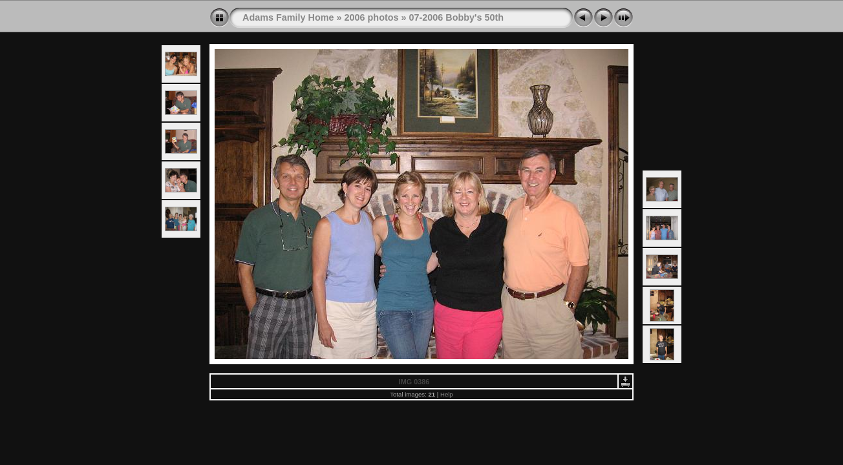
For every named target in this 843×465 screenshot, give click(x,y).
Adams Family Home (288, 17)
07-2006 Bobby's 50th (456, 17)
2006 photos (372, 17)
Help (446, 394)
